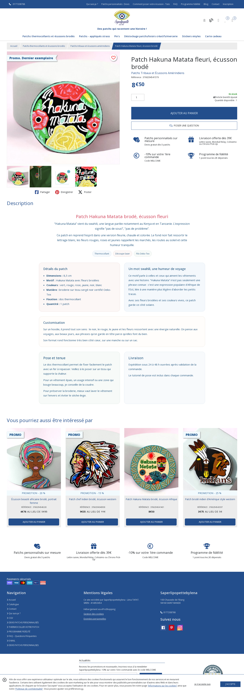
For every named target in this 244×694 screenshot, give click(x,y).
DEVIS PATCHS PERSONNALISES (23, 645)
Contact (215, 4)
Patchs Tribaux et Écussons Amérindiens (157, 73)
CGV (10, 617)
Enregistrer (64, 192)
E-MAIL (11, 640)
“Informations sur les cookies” (162, 685)
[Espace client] (218, 20)
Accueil (13, 46)
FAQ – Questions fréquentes (21, 636)
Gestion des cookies (94, 613)
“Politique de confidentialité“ (29, 688)
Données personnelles (95, 618)
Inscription (228, 4)
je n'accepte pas (202, 684)
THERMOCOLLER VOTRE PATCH (23, 627)
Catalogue (13, 604)
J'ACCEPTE (230, 684)
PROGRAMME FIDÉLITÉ (18, 631)
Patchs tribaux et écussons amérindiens (90, 46)
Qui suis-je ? (13, 613)
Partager (42, 192)
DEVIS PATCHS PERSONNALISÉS (23, 622)
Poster (84, 192)
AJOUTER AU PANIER (184, 113)
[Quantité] (137, 97)
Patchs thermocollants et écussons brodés (44, 46)
